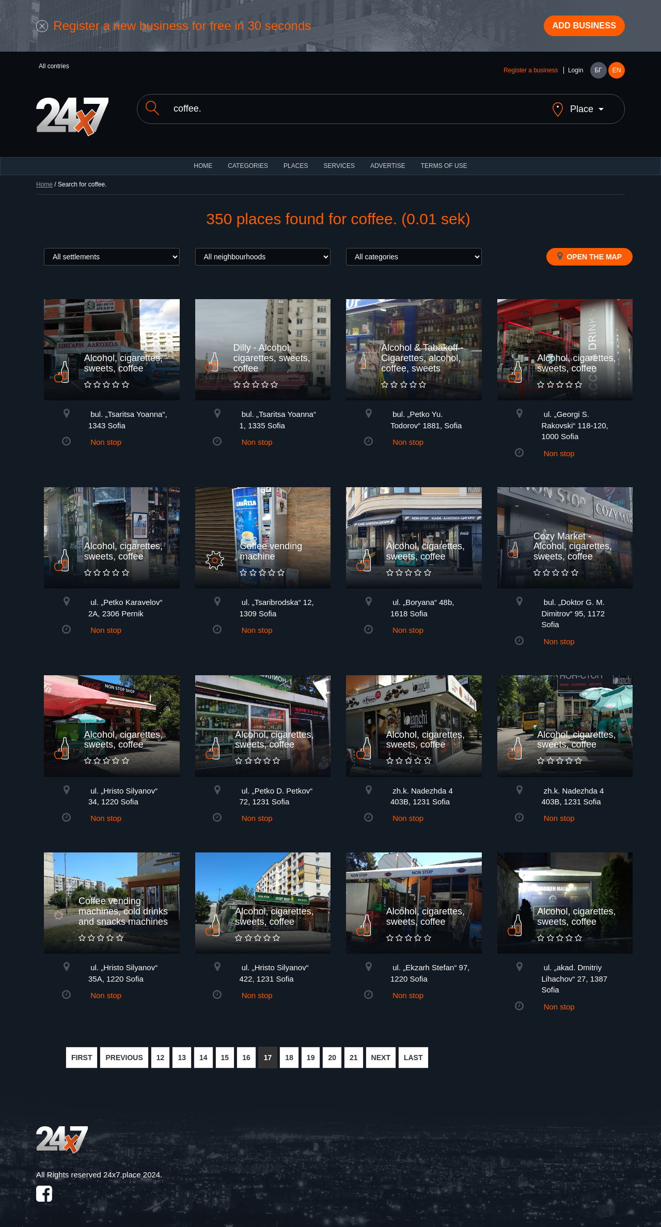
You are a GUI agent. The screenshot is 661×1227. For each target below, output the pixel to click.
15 (225, 1052)
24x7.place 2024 (131, 1169)
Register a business (530, 73)
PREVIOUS (124, 1052)
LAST (413, 1052)
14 (203, 1052)
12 (160, 1052)
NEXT (380, 1052)
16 (246, 1052)
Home (44, 178)
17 (268, 1052)
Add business (579, 27)
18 (289, 1052)
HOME (203, 160)
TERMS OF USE (444, 160)
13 (182, 1052)
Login (575, 73)
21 (354, 1052)
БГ (598, 73)
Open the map (589, 250)
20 (332, 1052)
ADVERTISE (387, 160)
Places (296, 160)
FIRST (81, 1052)
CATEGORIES (248, 160)
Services (338, 160)
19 (311, 1052)
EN (616, 73)
